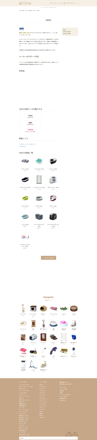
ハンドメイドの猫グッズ (65, 387)
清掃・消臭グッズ (23, 393)
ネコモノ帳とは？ (64, 389)
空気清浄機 (21, 423)
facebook (23, 139)
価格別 (65, 3)
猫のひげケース (22, 420)
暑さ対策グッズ (22, 410)
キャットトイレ (22, 389)
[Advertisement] (48, 267)
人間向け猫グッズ (23, 427)
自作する (73, 3)
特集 (69, 3)
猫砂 (20, 391)
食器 (20, 395)
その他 (40, 410)
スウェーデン (42, 393)
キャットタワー (22, 377)
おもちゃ (21, 416)
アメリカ (41, 379)
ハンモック (21, 385)
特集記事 (62, 384)
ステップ (21, 406)
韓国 (40, 406)
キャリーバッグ (22, 402)
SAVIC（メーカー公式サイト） (28, 137)
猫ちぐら (21, 381)
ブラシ (20, 418)
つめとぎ (21, 387)
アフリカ (41, 402)
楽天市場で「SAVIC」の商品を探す (49, 116)
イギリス (41, 385)
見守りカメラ (22, 421)
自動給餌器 (21, 398)
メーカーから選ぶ (64, 382)
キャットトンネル (23, 383)
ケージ (20, 400)
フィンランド (42, 395)
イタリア (41, 387)
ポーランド (41, 398)
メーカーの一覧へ (49, 250)
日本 (40, 377)
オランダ (41, 391)
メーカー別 (59, 3)
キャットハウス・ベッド (24, 379)
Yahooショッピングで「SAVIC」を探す (28, 123)
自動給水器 (21, 396)
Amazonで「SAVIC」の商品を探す (28, 116)
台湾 (40, 404)
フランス (41, 383)
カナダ (40, 381)
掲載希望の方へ (63, 391)
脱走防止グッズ (22, 408)
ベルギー (41, 400)
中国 (40, 408)
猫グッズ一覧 (53, 3)
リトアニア (41, 396)
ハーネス (21, 425)
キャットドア (22, 404)
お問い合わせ (63, 393)
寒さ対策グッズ (22, 412)
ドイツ (40, 389)
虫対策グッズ (22, 414)
